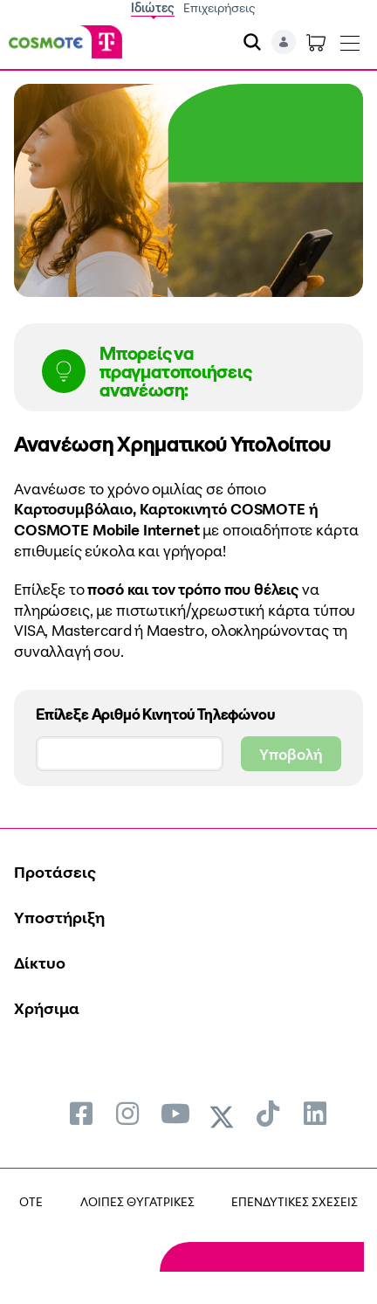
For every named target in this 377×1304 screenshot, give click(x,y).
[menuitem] (81, 1113)
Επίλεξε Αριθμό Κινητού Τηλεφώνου (188, 738)
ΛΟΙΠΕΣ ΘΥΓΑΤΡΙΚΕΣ (137, 1201)
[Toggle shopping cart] (316, 42)
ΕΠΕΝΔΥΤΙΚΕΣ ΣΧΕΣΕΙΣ (294, 1201)
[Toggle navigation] (350, 39)
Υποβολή (290, 754)
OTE (31, 1201)
